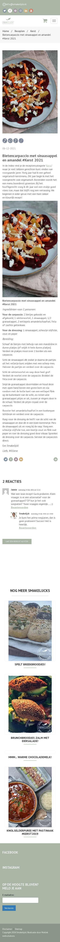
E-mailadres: (8, 895)
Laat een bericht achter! (17, 541)
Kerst (33, 31)
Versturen (9, 908)
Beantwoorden (19, 507)
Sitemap (18, 929)
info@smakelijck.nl (16, 4)
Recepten (20, 31)
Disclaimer (7, 929)
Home (5, 31)
